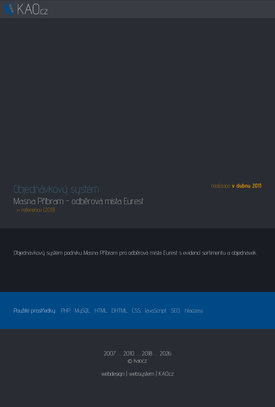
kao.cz (140, 360)
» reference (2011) (36, 209)
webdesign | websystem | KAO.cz (137, 373)
